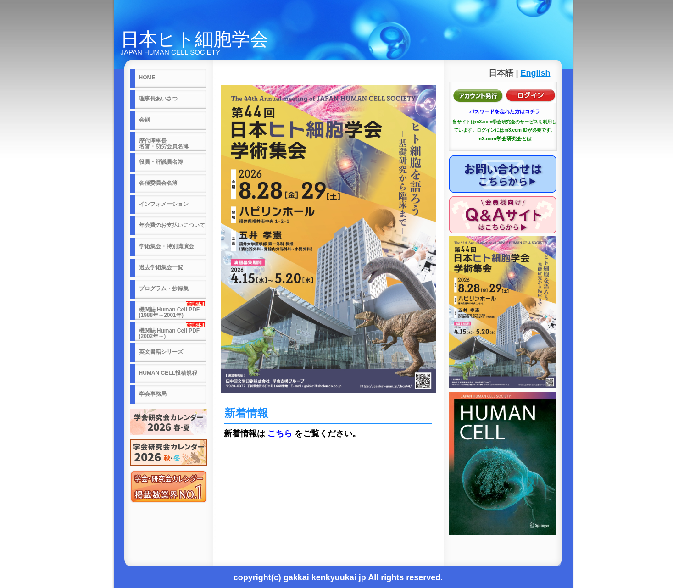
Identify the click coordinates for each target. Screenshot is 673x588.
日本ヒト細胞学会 (194, 39)
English (535, 73)
